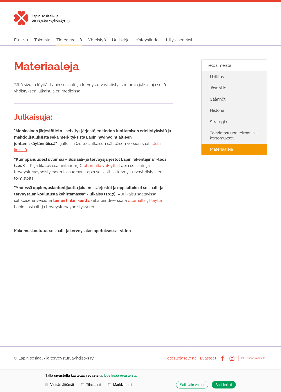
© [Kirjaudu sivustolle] (16, 358)
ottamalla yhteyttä (101, 165)
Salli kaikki (223, 385)
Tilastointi (91, 385)
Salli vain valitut (192, 385)
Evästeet (208, 358)
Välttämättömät (59, 385)
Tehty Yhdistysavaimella (253, 358)
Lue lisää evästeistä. (120, 375)
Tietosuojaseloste (180, 358)
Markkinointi (120, 385)
